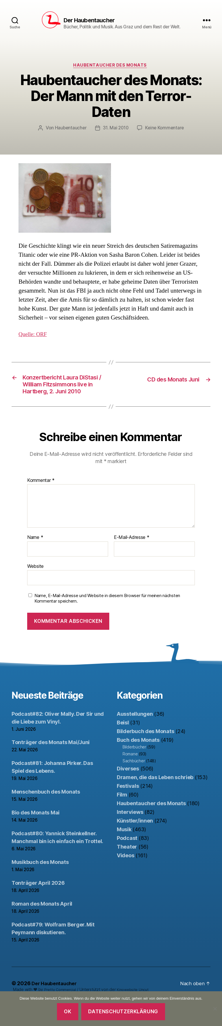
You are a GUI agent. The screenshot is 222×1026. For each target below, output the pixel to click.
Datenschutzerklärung (123, 1011)
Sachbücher (134, 782)
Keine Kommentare (166, 137)
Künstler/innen (135, 842)
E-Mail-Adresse (131, 559)
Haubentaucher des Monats (111, 74)
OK (67, 1011)
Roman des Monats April (42, 925)
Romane (130, 775)
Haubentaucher (69, 137)
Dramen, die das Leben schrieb (155, 799)
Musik (124, 851)
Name (35, 559)
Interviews (130, 833)
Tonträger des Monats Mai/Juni (51, 764)
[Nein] (215, 1009)
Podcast (127, 859)
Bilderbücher (134, 768)
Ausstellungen (135, 735)
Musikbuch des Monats (40, 884)
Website (35, 587)
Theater (127, 868)
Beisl (123, 744)
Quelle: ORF (34, 343)
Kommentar (41, 501)
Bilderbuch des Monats (145, 753)
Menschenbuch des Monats (46, 813)
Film (122, 816)
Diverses (128, 790)
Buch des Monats (138, 761)
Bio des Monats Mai (36, 834)
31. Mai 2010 (115, 137)
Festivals (128, 807)
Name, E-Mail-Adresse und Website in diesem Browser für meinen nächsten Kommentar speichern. (107, 620)
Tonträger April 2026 (38, 905)
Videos (125, 877)
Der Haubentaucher (90, 20)
